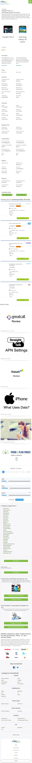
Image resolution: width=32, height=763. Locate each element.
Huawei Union (6, 520)
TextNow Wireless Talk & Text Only (15, 244)
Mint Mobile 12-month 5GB (15, 204)
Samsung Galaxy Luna (7, 551)
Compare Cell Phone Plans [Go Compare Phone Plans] (16, 595)
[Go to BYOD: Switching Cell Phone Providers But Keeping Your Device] (16, 429)
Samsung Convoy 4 (7, 525)
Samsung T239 (6, 513)
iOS (2, 729)
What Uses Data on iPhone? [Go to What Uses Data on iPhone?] (6, 414)
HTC (2, 692)
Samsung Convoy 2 (7, 548)
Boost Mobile (20, 683)
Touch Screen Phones (6, 720)
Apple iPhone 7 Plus (7, 553)
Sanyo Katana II (6, 534)
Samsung (3, 696)
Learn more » (4, 65)
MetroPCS (3, 683)
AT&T (18, 678)
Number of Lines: (16, 468)
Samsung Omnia (6, 510)
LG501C (4, 530)
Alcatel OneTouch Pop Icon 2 (9, 543)
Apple (2, 691)
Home (16, 745)
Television (19, 711)
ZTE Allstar (5, 542)
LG (18, 692)
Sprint (2, 680)
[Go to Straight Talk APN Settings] (16, 346)
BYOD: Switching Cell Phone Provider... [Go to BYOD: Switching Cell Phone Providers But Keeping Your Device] (8, 442)
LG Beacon (5, 540)
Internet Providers (5, 711)
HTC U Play (5, 519)
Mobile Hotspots (5, 703)
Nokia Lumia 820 (6, 526)
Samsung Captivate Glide (8, 533)
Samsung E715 (6, 537)
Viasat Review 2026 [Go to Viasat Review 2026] (4, 386)
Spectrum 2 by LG (6, 523)
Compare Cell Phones (4, 3)
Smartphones (4, 718)
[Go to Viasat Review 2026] (16, 374)
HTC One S (5, 516)
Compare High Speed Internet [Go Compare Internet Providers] (16, 627)
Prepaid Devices (21, 718)
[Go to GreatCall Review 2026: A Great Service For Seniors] (16, 318)
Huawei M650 (6, 536)
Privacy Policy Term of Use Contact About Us (16, 751)
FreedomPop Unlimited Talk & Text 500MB (15, 265)
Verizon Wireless (5, 678)
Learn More (16, 560)
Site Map (16, 758)
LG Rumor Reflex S (7, 528)
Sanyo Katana (6, 514)
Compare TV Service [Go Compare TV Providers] (16, 623)
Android (3, 727)
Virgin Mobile (4, 682)
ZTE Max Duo (6, 517)
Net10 (18, 682)
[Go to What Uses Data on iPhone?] (16, 401)
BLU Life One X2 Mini (7, 531)
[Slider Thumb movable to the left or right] (7, 482)
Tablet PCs (19, 703)
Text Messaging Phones (22, 720)
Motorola (3, 694)
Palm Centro (5, 511)
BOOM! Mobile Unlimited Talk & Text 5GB (15, 285)
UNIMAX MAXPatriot (7, 545)
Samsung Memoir (6, 546)
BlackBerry (19, 691)
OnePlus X (5, 522)
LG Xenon (5, 550)
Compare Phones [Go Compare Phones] (16, 599)
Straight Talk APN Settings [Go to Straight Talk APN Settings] (5, 358)
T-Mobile (19, 680)
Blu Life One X (6, 508)
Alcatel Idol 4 (5, 539)
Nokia (18, 694)
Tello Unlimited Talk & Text (15, 223)
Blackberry (19, 727)
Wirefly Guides (16, 734)
